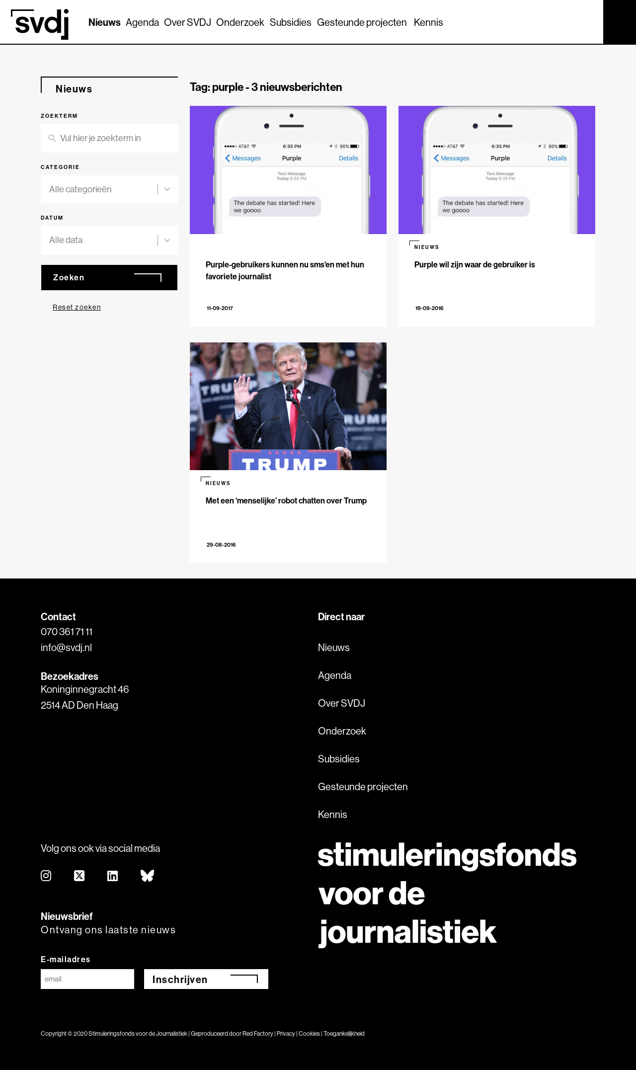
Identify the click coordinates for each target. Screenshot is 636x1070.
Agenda (142, 22)
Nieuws (104, 22)
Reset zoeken (77, 307)
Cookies (309, 1033)
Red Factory (257, 1033)
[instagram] (46, 876)
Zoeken (68, 277)
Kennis (428, 22)
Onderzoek (240, 22)
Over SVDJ (187, 22)
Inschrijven (180, 979)
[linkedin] (113, 876)
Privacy (286, 1033)
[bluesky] (148, 876)
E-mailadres (66, 959)
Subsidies (291, 22)
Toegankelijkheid (344, 1033)
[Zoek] (586, 21)
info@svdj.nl (66, 647)
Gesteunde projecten (362, 22)
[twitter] (79, 876)
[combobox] (103, 189)
